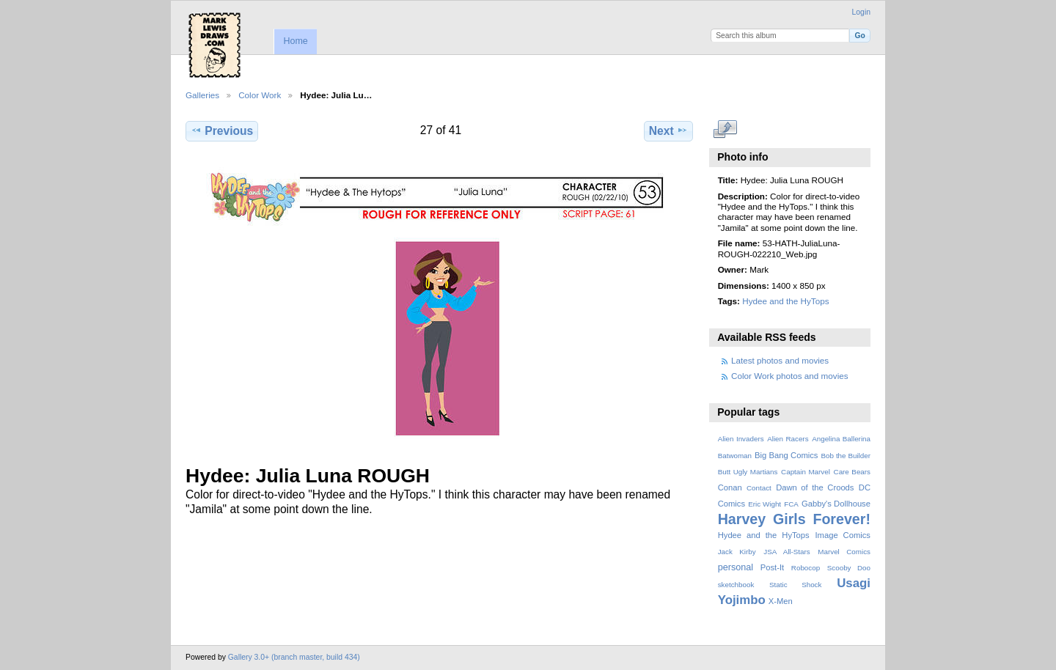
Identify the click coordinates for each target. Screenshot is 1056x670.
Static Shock (795, 585)
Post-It (772, 567)
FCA (791, 504)
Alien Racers (787, 439)
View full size (725, 129)
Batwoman (735, 456)
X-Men (781, 601)
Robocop (805, 568)
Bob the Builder (845, 456)
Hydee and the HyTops (785, 301)
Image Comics (842, 535)
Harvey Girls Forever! (794, 519)
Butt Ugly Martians (748, 472)
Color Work (259, 95)
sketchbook (736, 585)
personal (735, 567)
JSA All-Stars (786, 552)
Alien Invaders (741, 439)
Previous (222, 130)
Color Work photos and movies (789, 375)
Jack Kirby (737, 552)
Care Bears (852, 472)
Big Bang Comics (786, 455)
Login (861, 12)
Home (295, 41)
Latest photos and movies (780, 360)
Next (668, 130)
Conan (730, 487)
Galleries (202, 95)
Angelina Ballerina (841, 439)
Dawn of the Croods (815, 487)
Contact (759, 488)
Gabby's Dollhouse (836, 503)
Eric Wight (764, 504)
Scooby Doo (848, 568)
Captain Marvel (805, 472)
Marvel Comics (844, 552)
